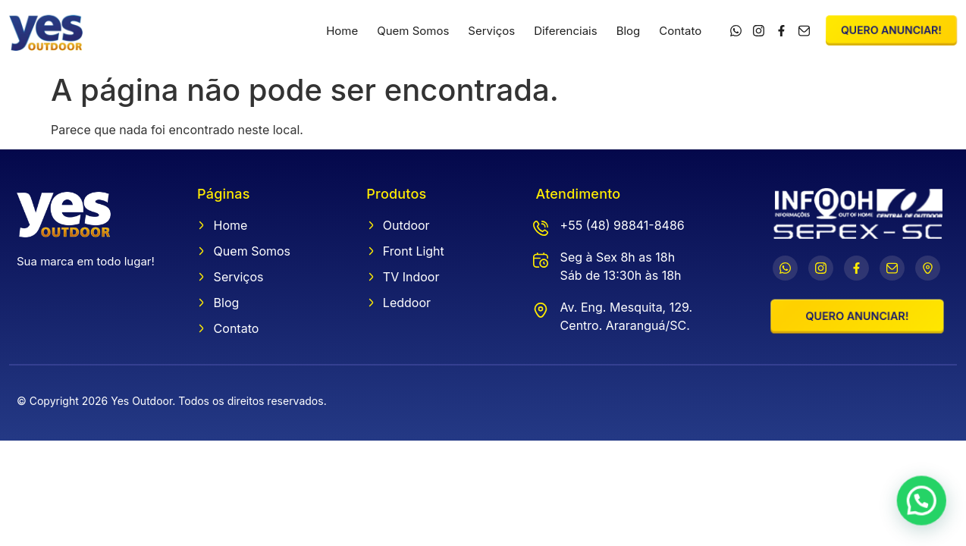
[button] (923, 504)
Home (342, 31)
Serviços (491, 31)
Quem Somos (413, 31)
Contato (680, 31)
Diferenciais (565, 31)
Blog (628, 31)
